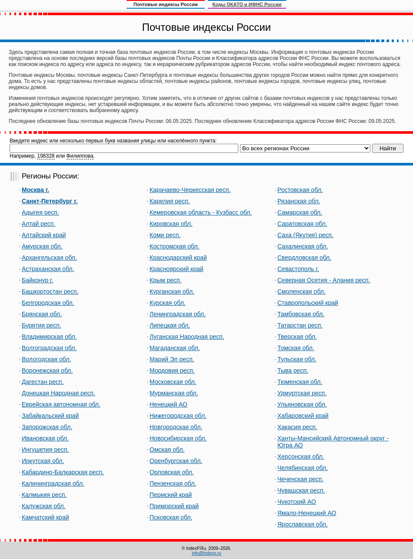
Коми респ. (165, 235)
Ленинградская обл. (178, 314)
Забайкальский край (50, 415)
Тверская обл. (297, 336)
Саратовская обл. (302, 223)
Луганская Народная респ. (187, 336)
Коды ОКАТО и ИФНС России (247, 4)
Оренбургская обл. (176, 460)
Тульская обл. (296, 359)
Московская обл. (173, 381)
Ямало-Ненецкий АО (306, 512)
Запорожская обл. (47, 426)
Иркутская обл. (43, 460)
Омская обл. (167, 449)
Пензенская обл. (173, 483)
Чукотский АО (296, 501)
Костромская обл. (174, 246)
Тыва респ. (292, 370)
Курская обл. (168, 302)
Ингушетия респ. (45, 449)
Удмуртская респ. (301, 393)
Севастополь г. (298, 268)
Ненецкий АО (168, 404)
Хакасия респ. (297, 426)
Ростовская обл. (300, 189)
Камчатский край (45, 517)
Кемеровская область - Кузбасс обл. (201, 212)
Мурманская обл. (174, 393)
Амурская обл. (42, 246)
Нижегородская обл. (178, 415)
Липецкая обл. (170, 325)
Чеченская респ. (300, 479)
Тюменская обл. (299, 381)
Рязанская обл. (298, 201)
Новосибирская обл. (178, 438)
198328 (45, 156)
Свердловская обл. (304, 257)
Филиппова (80, 156)
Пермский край (171, 494)
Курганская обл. (172, 291)
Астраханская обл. (48, 268)
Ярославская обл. (302, 524)
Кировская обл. (171, 223)
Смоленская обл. (301, 291)
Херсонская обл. (300, 456)
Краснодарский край (178, 257)
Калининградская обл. (53, 483)
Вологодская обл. (46, 359)
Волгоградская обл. (49, 347)
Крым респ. (166, 280)
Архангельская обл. (49, 257)
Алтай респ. (38, 223)
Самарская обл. (299, 212)
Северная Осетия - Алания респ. (323, 280)
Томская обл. (295, 347)
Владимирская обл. (49, 336)
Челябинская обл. (302, 467)
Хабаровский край (303, 415)
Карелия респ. (170, 201)
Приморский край (174, 506)
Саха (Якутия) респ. (305, 235)
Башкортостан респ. (50, 291)
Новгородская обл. (176, 426)
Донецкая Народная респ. (58, 393)
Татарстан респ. (300, 325)
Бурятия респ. (41, 325)
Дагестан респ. (43, 381)
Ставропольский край (307, 302)
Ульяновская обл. (302, 404)
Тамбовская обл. (300, 314)
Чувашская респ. (301, 490)
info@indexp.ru (206, 553)
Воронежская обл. (47, 370)
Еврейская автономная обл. (61, 404)
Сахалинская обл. (302, 246)
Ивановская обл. (45, 438)
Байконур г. (37, 280)
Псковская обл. (171, 517)
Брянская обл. (42, 314)
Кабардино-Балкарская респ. (63, 472)
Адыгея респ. (40, 212)
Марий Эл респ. (172, 359)
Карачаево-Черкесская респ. (190, 189)
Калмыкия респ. (44, 494)
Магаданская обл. (175, 347)
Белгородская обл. (48, 302)
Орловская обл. (172, 472)
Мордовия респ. (172, 370)
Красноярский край (176, 268)
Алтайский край (44, 235)
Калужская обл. (44, 506)
